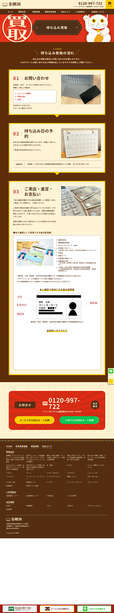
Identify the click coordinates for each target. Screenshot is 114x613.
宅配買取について (12, 496)
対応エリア (47, 446)
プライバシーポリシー (95, 506)
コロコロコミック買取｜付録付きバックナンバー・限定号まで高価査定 (15, 467)
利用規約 (9, 509)
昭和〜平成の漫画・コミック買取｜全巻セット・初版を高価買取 (56, 457)
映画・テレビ (71, 476)
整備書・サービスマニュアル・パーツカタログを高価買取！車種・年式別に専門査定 (15, 458)
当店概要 (10, 502)
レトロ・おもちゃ (53, 473)
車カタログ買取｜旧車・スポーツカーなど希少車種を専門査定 (97, 457)
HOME (9, 446)
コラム (49, 506)
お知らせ (70, 506)
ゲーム (28, 473)
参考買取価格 (22, 446)
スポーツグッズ (93, 482)
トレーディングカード (74, 482)
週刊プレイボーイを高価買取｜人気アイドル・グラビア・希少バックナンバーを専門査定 (35, 458)
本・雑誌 (50, 465)
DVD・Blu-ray (93, 476)
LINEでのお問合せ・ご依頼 (79, 420)
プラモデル (71, 473)
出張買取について (32, 496)
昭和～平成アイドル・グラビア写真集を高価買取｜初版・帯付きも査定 (76, 457)
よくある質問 (71, 496)
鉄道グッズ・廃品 (32, 486)
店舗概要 (29, 506)
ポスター (70, 465)
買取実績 (35, 446)
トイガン (50, 482)
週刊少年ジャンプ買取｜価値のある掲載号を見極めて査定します (35, 467)
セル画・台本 (10, 482)
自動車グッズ (31, 482)
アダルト (9, 473)
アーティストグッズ (53, 476)
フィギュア (10, 476)
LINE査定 (50, 496)
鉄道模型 (9, 486)
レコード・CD (92, 473)
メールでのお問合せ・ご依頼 (35, 420)
